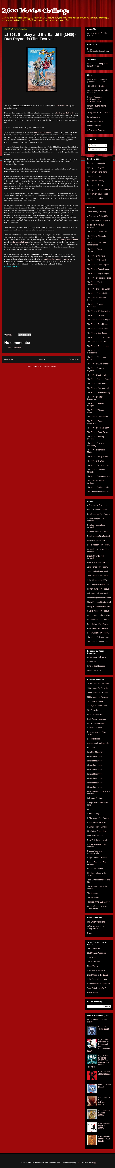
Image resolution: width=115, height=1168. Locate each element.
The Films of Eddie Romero (98, 269)
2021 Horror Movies (95, 701)
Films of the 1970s (94, 769)
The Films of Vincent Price (98, 642)
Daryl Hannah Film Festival (98, 536)
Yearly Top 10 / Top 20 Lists (98, 112)
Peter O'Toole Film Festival (98, 620)
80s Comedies (93, 710)
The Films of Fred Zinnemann (94, 283)
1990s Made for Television (98, 693)
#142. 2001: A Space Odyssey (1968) (104, 1100)
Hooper (66, 259)
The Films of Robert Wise (97, 417)
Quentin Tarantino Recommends (94, 852)
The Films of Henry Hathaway (95, 305)
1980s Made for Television (98, 688)
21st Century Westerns (96, 953)
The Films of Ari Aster (96, 256)
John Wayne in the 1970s (97, 580)
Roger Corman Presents (97, 858)
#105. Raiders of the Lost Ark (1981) (104, 1138)
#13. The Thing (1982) (103, 1028)
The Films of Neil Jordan (97, 384)
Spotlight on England (95, 167)
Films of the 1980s (94, 774)
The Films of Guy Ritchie (97, 293)
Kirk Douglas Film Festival (98, 584)
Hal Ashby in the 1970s (96, 822)
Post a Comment (14, 348)
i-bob (78, 1163)
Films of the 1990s (94, 778)
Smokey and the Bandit (64, 113)
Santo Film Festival (95, 869)
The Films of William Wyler (98, 487)
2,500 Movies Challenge (35, 11)
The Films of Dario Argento (98, 265)
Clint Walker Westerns (96, 970)
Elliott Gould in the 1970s (97, 975)
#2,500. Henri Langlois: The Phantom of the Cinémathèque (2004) (98, 1045)
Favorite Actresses (95, 121)
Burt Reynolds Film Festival (98, 514)
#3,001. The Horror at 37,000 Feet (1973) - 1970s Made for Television (98, 1061)
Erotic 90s (91, 747)
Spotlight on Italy (94, 176)
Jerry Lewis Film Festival (97, 571)
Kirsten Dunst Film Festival (98, 589)
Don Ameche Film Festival (98, 540)
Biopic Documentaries (96, 723)
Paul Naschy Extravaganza (98, 220)
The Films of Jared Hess (97, 324)
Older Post (74, 359)
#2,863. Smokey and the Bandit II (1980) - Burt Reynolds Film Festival (40, 36)
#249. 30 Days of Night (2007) (104, 1073)
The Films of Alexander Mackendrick (96, 243)
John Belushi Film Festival (98, 576)
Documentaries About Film (98, 743)
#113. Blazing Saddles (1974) (104, 1112)
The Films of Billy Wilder (97, 260)
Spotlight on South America (98, 189)
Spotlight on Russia (95, 185)
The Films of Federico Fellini (99, 278)
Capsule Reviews (94, 728)
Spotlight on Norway (95, 181)
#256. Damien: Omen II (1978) (104, 1125)
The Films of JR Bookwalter (98, 311)
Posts (92, 145)
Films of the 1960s (94, 765)
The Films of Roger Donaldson (95, 422)
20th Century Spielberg (96, 212)
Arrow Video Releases (96, 657)
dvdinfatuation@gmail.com (98, 51)
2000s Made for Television (98, 697)
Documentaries (93, 739)
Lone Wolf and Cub (95, 835)
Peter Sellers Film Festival (98, 624)
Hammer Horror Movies (97, 827)
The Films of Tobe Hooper (98, 465)
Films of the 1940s (94, 756)
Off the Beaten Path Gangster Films (95, 927)
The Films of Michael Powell (98, 379)
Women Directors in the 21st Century (97, 907)
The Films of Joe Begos (97, 333)
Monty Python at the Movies (98, 606)
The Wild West (93, 897)
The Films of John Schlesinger (94, 351)
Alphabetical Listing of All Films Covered (97, 65)
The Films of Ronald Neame (98, 428)
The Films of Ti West (95, 461)
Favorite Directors (94, 126)
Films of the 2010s (94, 783)
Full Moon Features (95, 798)
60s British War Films (96, 922)
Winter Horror (92, 992)
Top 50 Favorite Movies (97, 86)
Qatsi (89, 933)
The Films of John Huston (98, 346)
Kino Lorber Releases (96, 666)
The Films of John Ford (96, 342)
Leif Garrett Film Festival (97, 593)
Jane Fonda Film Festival (97, 567)
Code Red (91, 662)
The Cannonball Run (20, 242)
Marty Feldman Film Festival (99, 602)
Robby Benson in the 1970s (98, 984)
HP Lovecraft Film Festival (98, 818)
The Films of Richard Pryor (98, 637)
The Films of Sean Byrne (97, 432)
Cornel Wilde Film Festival (98, 532)
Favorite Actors (93, 117)
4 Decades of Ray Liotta (97, 505)
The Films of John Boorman (98, 337)
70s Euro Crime (93, 962)
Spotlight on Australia (96, 163)
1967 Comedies (93, 948)
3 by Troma (92, 957)
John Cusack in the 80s (97, 979)
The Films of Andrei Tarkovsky (95, 250)
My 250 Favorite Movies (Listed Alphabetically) (97, 80)
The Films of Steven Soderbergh (95, 444)
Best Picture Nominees (96, 719)
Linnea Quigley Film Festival (99, 598)
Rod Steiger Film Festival (97, 628)
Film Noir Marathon (95, 752)
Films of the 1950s (94, 761)
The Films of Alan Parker (97, 231)
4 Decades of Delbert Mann (98, 216)
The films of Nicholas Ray (97, 492)
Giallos (90, 809)
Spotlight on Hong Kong (97, 172)
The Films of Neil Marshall (98, 388)
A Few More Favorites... (97, 130)
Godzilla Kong (93, 814)
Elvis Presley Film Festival (98, 562)
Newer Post (9, 359)
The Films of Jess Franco (97, 328)
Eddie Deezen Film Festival (98, 545)
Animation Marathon (95, 715)
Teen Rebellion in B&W (96, 988)
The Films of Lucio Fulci (97, 375)
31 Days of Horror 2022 (97, 706)
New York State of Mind (97, 840)
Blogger (94, 1163)
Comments (94, 149)
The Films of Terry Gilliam (97, 456)
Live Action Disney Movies (98, 831)
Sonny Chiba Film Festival (98, 633)
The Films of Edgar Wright (98, 273)
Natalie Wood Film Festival (98, 611)
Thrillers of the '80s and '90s (98, 902)
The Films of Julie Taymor (97, 364)
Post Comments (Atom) (47, 366)
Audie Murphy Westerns (97, 509)
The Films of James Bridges (98, 320)
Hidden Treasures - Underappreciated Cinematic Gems (95, 99)
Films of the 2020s (94, 787)
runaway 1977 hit (62, 106)
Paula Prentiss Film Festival (98, 615)
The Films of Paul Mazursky (98, 392)
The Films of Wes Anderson (98, 476)
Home (42, 359)
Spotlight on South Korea (97, 194)
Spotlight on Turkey (95, 198)
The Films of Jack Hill (96, 315)
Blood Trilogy (92, 966)
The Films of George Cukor (98, 289)
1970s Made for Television (98, 684)
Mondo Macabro (94, 670)
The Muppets (92, 893)
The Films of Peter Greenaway (94, 398)
